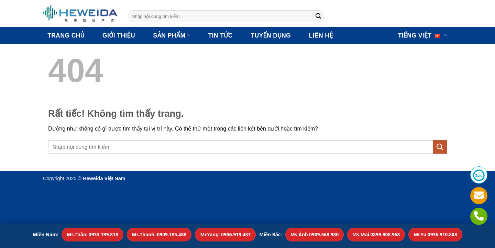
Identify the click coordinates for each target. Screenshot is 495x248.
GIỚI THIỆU (118, 35)
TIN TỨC (220, 35)
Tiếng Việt (423, 35)
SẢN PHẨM (171, 35)
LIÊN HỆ (321, 35)
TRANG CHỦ (65, 35)
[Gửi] (318, 16)
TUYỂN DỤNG (271, 35)
